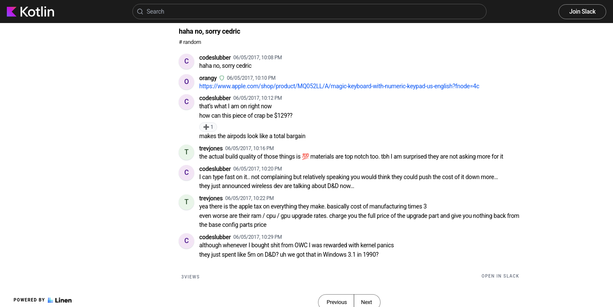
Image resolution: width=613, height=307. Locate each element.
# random (190, 42)
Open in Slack (500, 276)
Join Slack (582, 11)
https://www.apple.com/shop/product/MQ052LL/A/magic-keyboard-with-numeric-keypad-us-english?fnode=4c (339, 86)
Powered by (43, 300)
